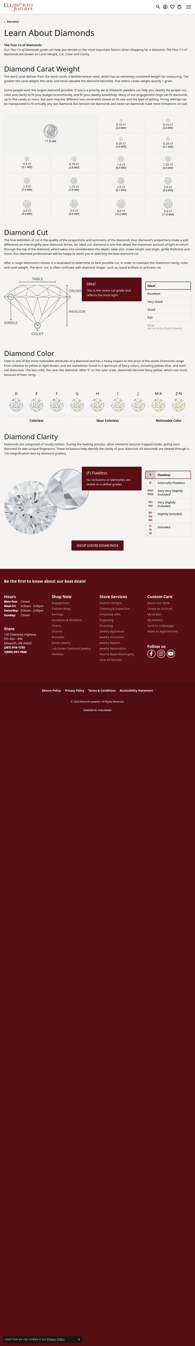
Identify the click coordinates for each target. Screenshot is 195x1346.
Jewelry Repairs (110, 643)
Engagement (60, 603)
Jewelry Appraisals (112, 631)
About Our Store (158, 603)
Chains (56, 626)
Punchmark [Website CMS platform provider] (105, 710)
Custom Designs (111, 603)
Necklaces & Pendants (67, 620)
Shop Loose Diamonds (97, 545)
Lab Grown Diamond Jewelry (71, 648)
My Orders (154, 614)
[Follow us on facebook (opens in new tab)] (151, 654)
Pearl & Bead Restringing (117, 654)
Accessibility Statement (136, 690)
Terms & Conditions (102, 690)
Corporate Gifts (110, 614)
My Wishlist (155, 620)
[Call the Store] (14, 647)
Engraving (106, 620)
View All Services (111, 660)
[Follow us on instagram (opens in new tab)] (161, 654)
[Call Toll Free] (15, 652)
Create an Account (159, 609)
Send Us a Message (160, 626)
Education (13, 21)
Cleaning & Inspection (115, 609)
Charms (57, 631)
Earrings (57, 614)
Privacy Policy (74, 690)
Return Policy (51, 690)
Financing (106, 626)
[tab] (168, 286)
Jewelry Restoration (113, 648)
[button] (158, 7)
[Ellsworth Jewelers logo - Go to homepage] (18, 7)
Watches (57, 654)
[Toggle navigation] (188, 7)
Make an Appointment (162, 631)
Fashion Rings (61, 609)
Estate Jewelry (61, 643)
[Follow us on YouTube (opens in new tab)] (171, 654)
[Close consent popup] (79, 1339)
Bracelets (58, 637)
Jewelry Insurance (112, 637)
